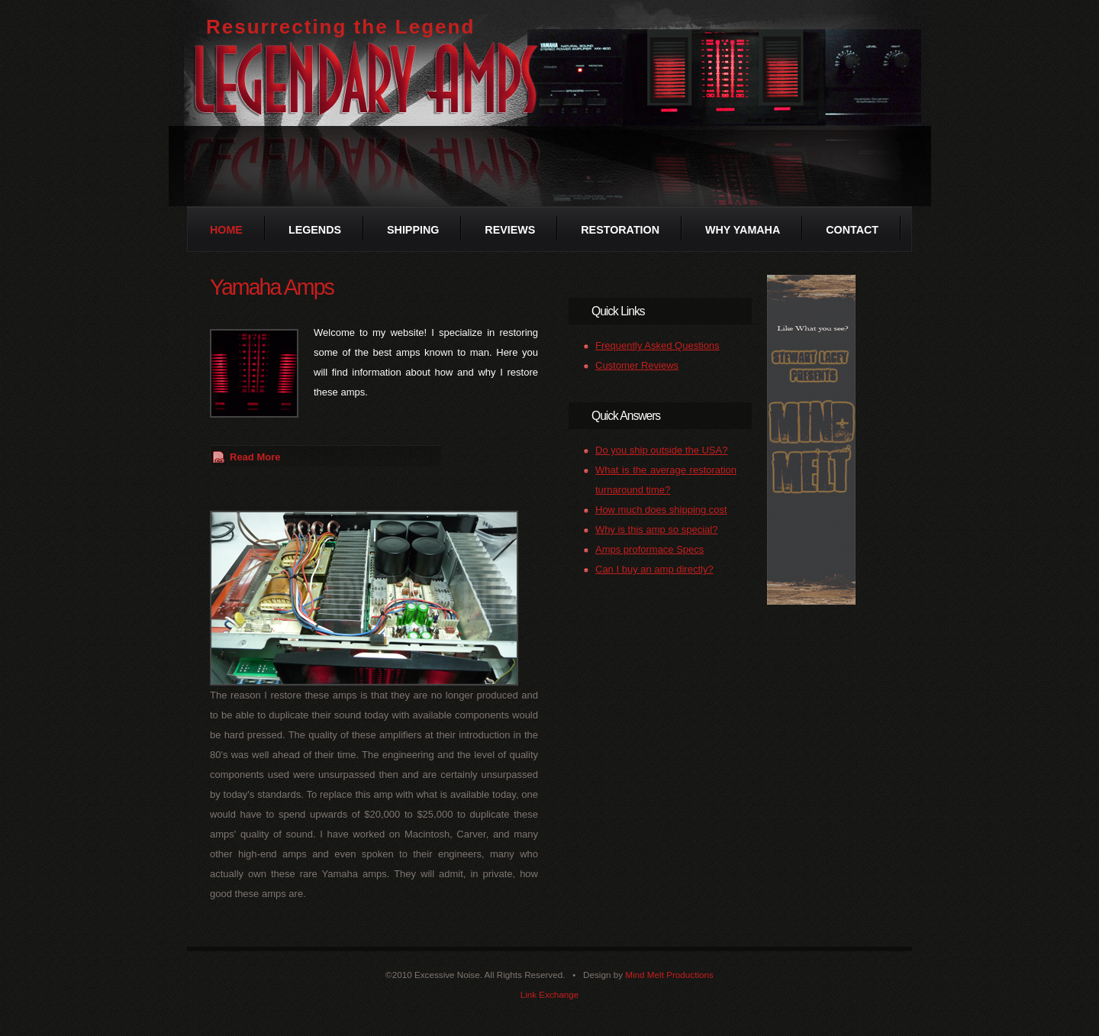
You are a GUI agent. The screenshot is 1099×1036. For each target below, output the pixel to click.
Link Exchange (549, 994)
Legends (314, 230)
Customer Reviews (636, 365)
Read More (255, 457)
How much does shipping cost (661, 509)
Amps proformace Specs (649, 549)
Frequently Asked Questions (657, 345)
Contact (852, 230)
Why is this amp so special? (656, 529)
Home (226, 230)
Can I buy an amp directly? (654, 569)
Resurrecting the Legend (340, 26)
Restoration (620, 230)
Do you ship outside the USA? (661, 450)
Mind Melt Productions (669, 975)
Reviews (510, 230)
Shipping (413, 230)
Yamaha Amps (272, 287)
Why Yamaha (742, 230)
